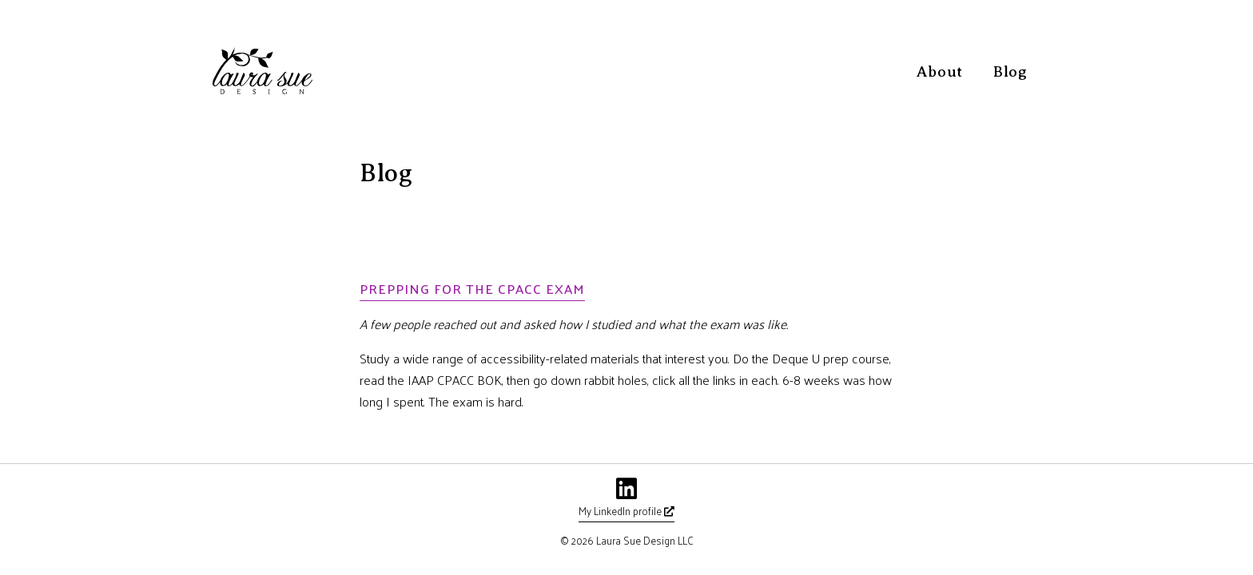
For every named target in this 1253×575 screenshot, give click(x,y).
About (940, 71)
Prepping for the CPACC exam (472, 288)
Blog (1010, 71)
